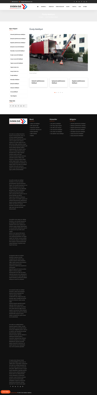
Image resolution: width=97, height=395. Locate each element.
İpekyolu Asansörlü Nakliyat (17, 46)
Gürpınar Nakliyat (14, 87)
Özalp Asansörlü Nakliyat (16, 55)
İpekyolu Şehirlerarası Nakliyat (18, 38)
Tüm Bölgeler (13, 96)
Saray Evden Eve (14, 71)
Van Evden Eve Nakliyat (56, 131)
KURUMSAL (44, 6)
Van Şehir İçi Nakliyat (56, 123)
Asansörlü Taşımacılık (35, 129)
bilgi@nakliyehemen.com (25, 1)
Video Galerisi (33, 133)
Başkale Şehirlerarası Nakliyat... (78, 127)
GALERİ (68, 6)
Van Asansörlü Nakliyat (56, 129)
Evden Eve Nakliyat (35, 123)
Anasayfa (41, 17)
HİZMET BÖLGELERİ (60, 6)
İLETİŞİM (85, 6)
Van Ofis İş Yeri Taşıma (56, 127)
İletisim (32, 135)
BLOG (80, 6)
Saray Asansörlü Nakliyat (16, 59)
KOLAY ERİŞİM (5, 391)
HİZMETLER (51, 6)
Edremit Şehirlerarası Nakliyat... (78, 123)
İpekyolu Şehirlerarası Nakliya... (78, 125)
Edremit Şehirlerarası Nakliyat (17, 34)
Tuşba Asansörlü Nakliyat (16, 63)
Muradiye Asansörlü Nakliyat (17, 50)
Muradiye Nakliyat (14, 79)
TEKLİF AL (74, 6)
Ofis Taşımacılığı (34, 125)
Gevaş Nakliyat (14, 91)
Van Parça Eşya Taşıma (56, 125)
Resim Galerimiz (34, 131)
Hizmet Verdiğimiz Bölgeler (51, 17)
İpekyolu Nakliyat (14, 83)
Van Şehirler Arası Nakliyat (57, 133)
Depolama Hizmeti (34, 127)
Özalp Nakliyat (14, 75)
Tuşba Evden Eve (14, 67)
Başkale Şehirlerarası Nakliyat (17, 42)
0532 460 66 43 (14, 1)
